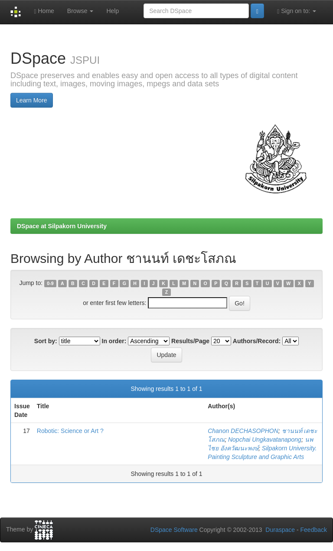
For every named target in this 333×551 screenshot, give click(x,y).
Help (112, 10)
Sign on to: (296, 11)
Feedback (313, 529)
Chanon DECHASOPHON (243, 430)
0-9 (50, 283)
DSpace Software (174, 529)
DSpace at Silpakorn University (62, 226)
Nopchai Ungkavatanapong (264, 439)
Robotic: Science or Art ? (70, 430)
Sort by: (45, 341)
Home (44, 11)
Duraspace (280, 529)
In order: (114, 341)
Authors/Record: (257, 341)
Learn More (31, 100)
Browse (80, 10)
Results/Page (190, 341)
